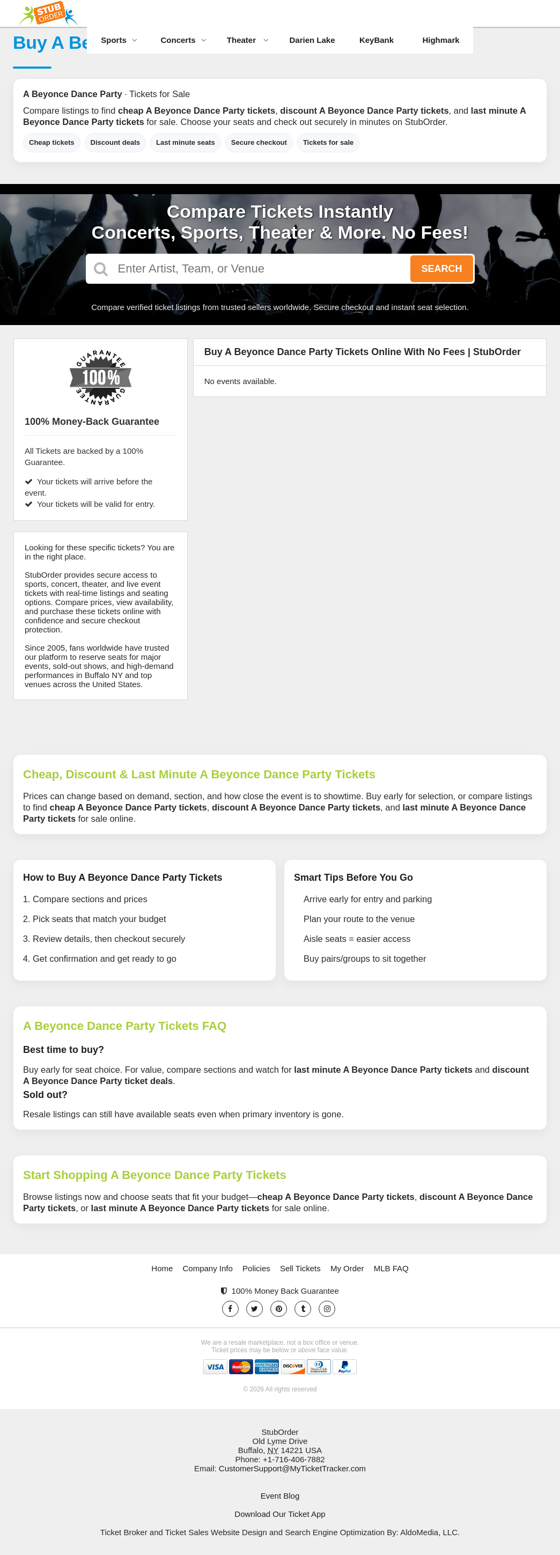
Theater (248, 40)
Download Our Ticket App (279, 1514)
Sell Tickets (300, 1268)
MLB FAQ (391, 1268)
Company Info (208, 1268)
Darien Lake (312, 40)
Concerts (183, 40)
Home (162, 1268)
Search (441, 268)
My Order (347, 1268)
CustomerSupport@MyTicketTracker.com (292, 1468)
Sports (119, 40)
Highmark (440, 40)
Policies (256, 1268)
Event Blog (280, 1495)
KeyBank (376, 40)
